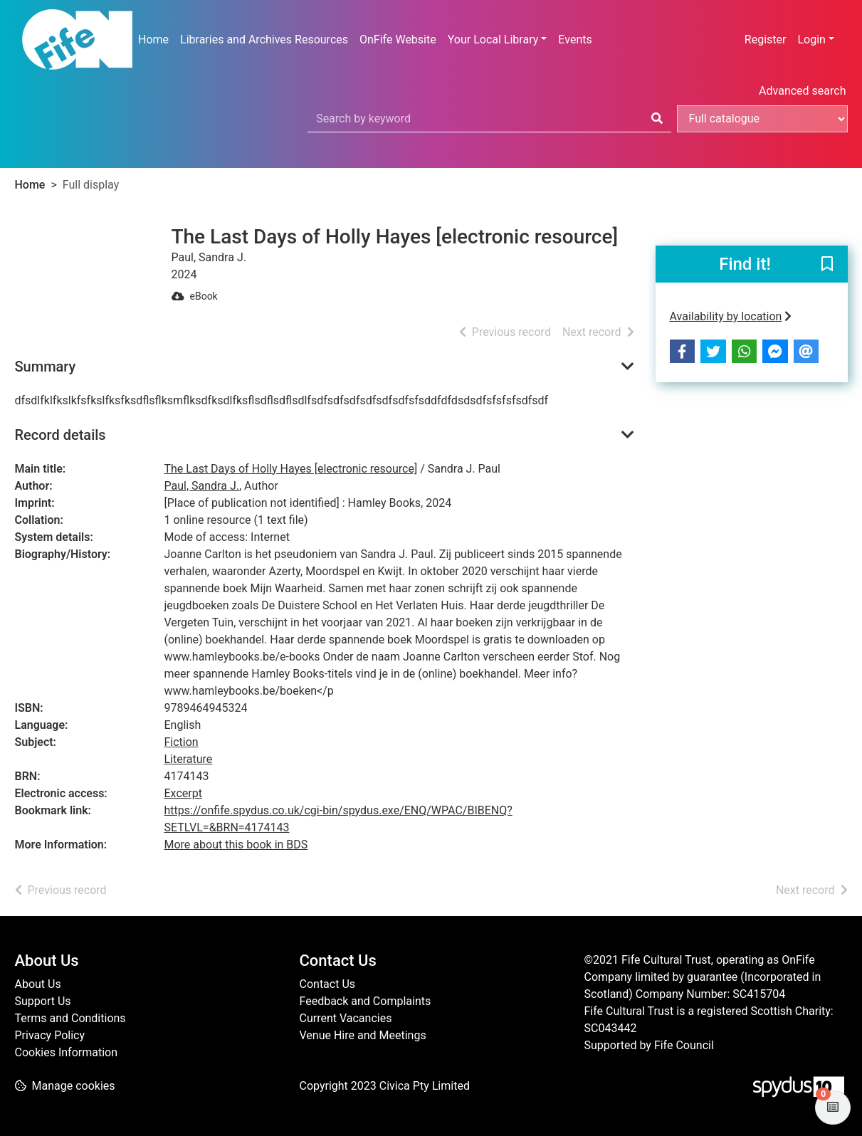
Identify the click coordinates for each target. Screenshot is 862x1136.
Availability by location (731, 316)
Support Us (43, 1001)
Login (811, 39)
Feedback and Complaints (365, 1001)
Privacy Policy (50, 1035)
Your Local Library (493, 39)
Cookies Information (66, 1052)
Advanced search (802, 91)
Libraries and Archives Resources (264, 39)
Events (575, 39)
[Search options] (762, 118)
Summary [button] (45, 366)
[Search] (657, 118)
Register (766, 39)
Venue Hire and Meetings (363, 1035)
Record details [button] (60, 434)
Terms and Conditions (70, 1018)
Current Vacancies (346, 1018)
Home (153, 39)
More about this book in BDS (236, 844)
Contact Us (328, 984)
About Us (38, 984)
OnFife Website (397, 39)
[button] (827, 265)
